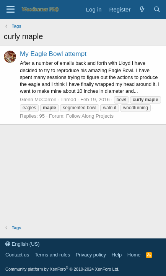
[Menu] (11, 9)
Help (117, 255)
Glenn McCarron (38, 99)
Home (134, 255)
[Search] (157, 9)
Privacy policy (91, 255)
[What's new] (141, 9)
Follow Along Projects (90, 116)
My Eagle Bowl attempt (53, 54)
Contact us (17, 255)
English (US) (22, 244)
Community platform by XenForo (62, 269)
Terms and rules (52, 255)
